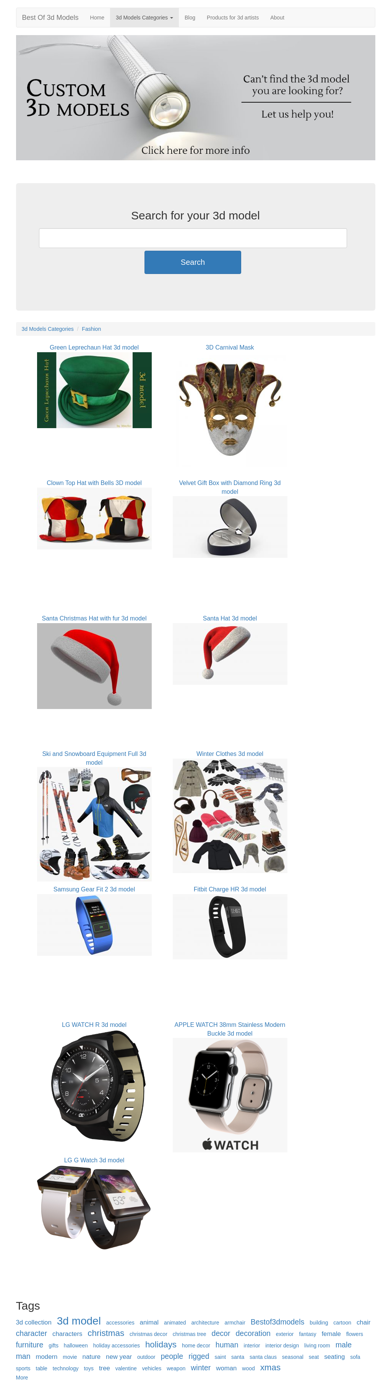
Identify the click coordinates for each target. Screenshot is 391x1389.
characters (67, 1333)
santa (237, 1357)
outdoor (146, 1357)
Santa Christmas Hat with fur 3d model (94, 618)
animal (149, 1322)
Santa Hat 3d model (230, 618)
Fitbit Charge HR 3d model (230, 889)
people (172, 1356)
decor (221, 1333)
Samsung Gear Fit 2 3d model (94, 889)
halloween (76, 1345)
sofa (355, 1357)
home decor (196, 1345)
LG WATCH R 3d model (94, 1025)
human (227, 1345)
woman (226, 1368)
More (22, 1377)
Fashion (91, 329)
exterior (285, 1334)
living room (317, 1345)
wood (248, 1368)
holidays (161, 1344)
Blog (190, 18)
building (319, 1323)
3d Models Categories (144, 18)
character (31, 1333)
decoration (253, 1333)
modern (47, 1356)
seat (314, 1357)
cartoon (342, 1323)
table (41, 1368)
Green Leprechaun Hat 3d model (94, 347)
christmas (106, 1333)
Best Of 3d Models (50, 17)
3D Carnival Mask (230, 347)
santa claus (263, 1357)
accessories (120, 1323)
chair (363, 1322)
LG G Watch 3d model (94, 1160)
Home (97, 18)
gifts (53, 1345)
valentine (126, 1368)
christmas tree (189, 1334)
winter (201, 1367)
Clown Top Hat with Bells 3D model (94, 483)
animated (175, 1323)
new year (119, 1356)
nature (92, 1356)
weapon (176, 1368)
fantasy (307, 1334)
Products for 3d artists (233, 18)
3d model (79, 1321)
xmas (270, 1367)
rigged (198, 1356)
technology (66, 1368)
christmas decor (148, 1334)
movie (70, 1357)
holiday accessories (116, 1345)
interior (252, 1345)
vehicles (152, 1368)
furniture (30, 1345)
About (277, 18)
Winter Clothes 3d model (229, 754)
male (344, 1345)
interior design (282, 1345)
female (331, 1333)
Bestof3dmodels (278, 1322)
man (23, 1356)
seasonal (292, 1357)
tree (104, 1368)
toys (89, 1368)
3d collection (34, 1322)
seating (334, 1356)
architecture (205, 1323)
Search (193, 262)
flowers (354, 1334)
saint (220, 1357)
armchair (234, 1323)
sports (23, 1368)
